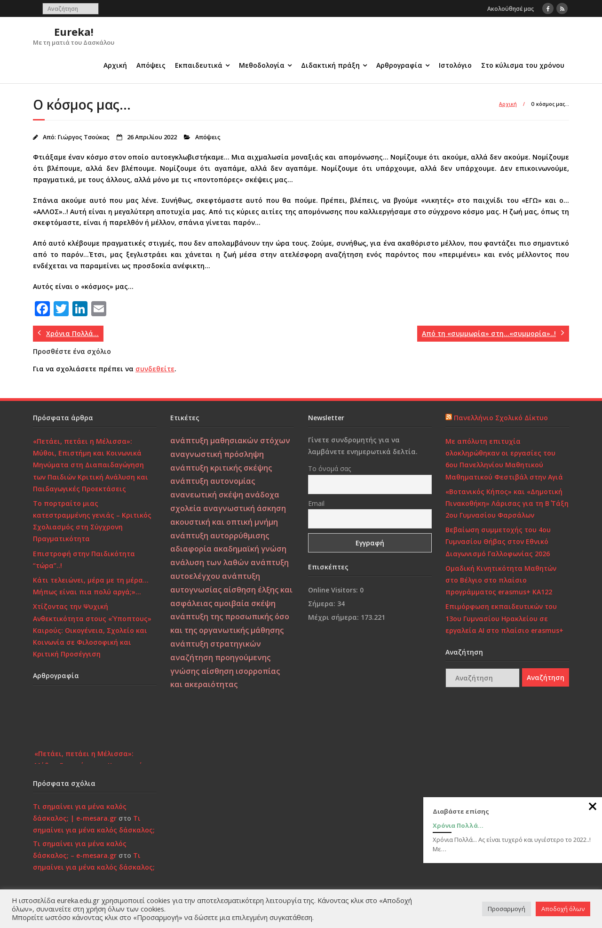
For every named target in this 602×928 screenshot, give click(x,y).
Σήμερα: (322, 603)
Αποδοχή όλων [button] (563, 908)
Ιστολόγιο (455, 65)
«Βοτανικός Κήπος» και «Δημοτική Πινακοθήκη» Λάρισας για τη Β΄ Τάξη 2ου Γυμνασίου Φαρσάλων (507, 503)
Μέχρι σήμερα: (334, 617)
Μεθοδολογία (262, 65)
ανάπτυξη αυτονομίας (212, 481)
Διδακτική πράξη (330, 65)
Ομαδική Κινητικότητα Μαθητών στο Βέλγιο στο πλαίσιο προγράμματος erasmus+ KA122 (500, 580)
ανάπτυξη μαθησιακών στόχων (230, 440)
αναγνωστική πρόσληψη (217, 454)
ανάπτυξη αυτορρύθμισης (219, 535)
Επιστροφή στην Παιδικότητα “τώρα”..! (84, 559)
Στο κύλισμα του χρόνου (522, 65)
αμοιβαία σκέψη (245, 603)
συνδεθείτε (154, 368)
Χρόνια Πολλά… (458, 825)
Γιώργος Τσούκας (83, 137)
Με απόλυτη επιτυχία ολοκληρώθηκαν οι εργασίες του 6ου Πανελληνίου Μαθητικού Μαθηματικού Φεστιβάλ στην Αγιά (504, 459)
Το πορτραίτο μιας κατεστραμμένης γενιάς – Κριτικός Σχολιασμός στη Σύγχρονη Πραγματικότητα (92, 521)
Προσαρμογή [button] (506, 908)
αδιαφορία (191, 549)
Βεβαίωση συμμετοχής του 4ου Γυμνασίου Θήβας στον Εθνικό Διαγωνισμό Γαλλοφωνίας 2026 (498, 541)
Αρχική (115, 65)
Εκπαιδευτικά (198, 65)
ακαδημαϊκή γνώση (250, 549)
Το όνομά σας (329, 468)
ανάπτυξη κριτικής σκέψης (221, 468)
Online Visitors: (334, 589)
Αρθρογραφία (399, 65)
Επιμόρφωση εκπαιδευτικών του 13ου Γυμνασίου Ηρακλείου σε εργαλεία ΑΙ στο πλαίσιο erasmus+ (504, 618)
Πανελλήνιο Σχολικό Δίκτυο (501, 417)
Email (316, 503)
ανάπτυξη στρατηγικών (215, 644)
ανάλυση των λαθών (209, 562)
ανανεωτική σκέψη (206, 494)
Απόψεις (151, 65)
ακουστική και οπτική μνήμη (224, 522)
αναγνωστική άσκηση (244, 508)
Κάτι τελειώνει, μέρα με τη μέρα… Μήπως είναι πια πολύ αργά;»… (91, 586)
